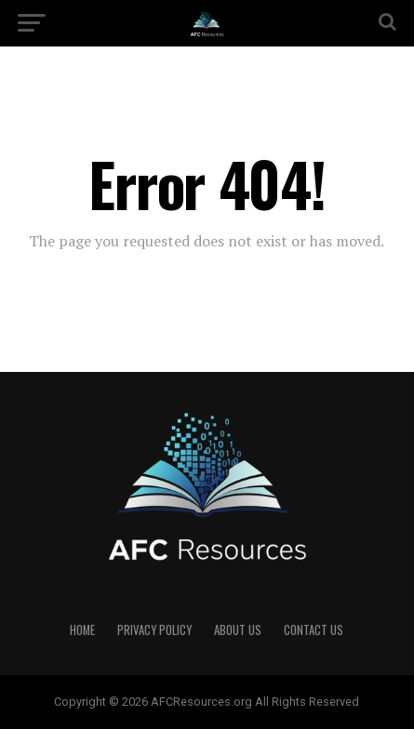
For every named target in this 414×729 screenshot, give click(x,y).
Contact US (313, 630)
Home (82, 630)
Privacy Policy (154, 630)
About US (237, 630)
